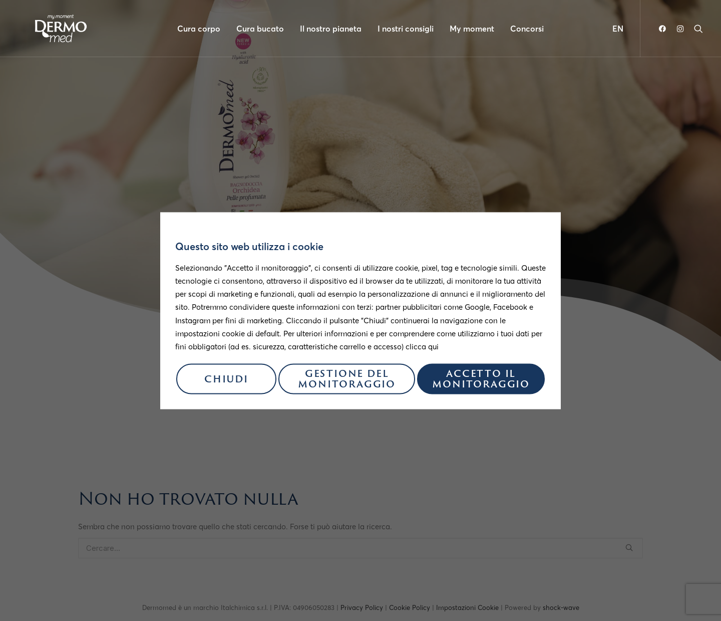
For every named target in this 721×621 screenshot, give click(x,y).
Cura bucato (260, 29)
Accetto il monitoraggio (481, 380)
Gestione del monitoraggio (347, 380)
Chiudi (226, 380)
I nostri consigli (406, 29)
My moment (472, 29)
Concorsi (527, 29)
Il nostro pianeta (331, 29)
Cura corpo (198, 29)
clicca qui (422, 346)
